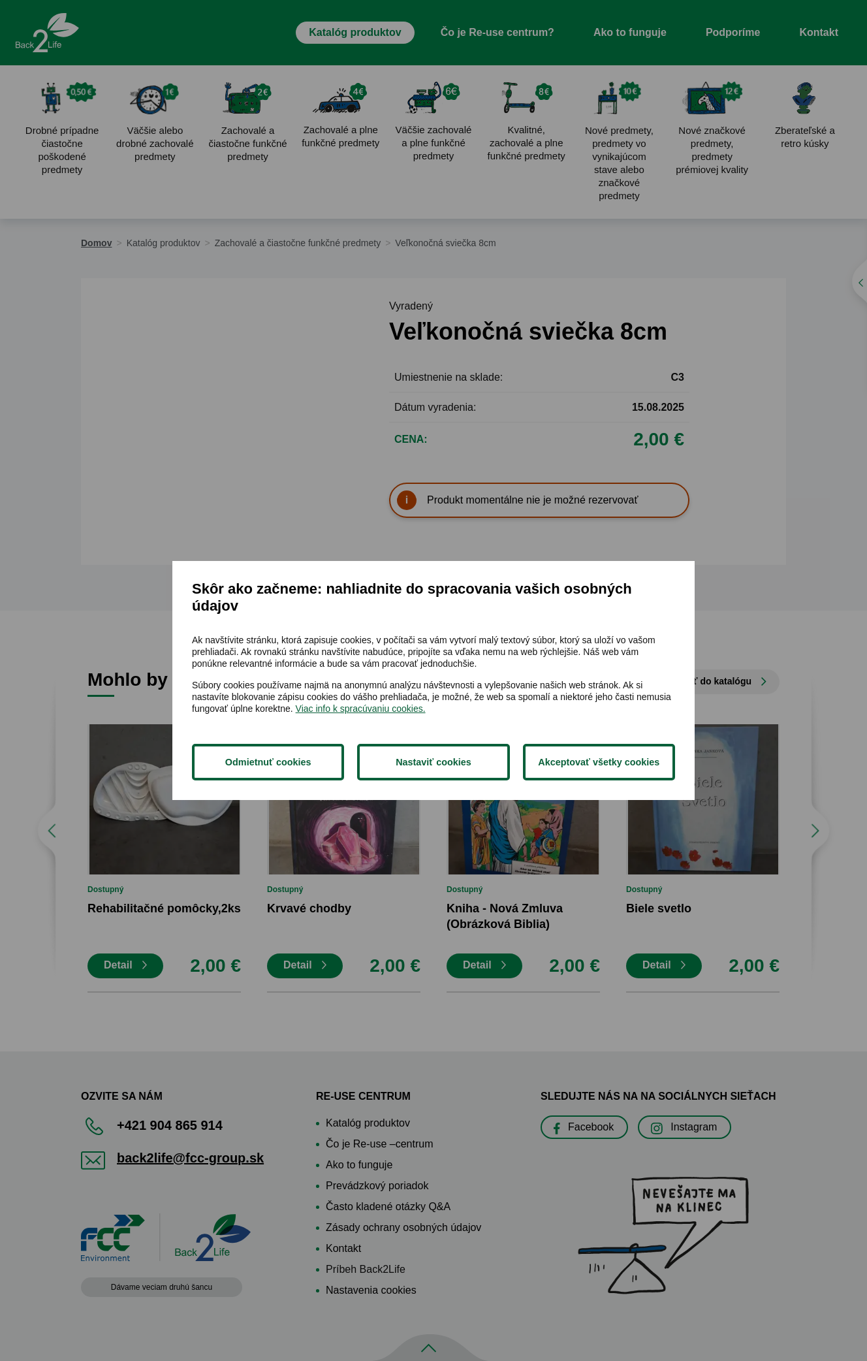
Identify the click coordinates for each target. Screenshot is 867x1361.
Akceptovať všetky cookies (598, 762)
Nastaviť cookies (433, 762)
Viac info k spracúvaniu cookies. (361, 708)
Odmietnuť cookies (268, 762)
